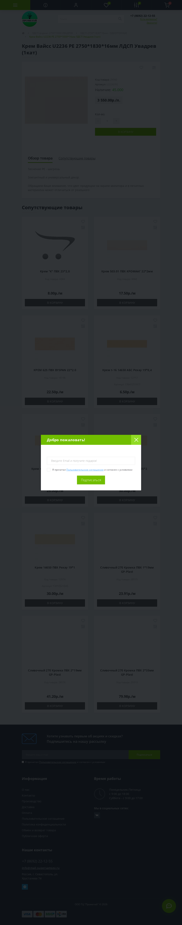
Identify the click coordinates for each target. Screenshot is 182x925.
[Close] (136, 440)
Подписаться (91, 480)
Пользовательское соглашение (85, 469)
